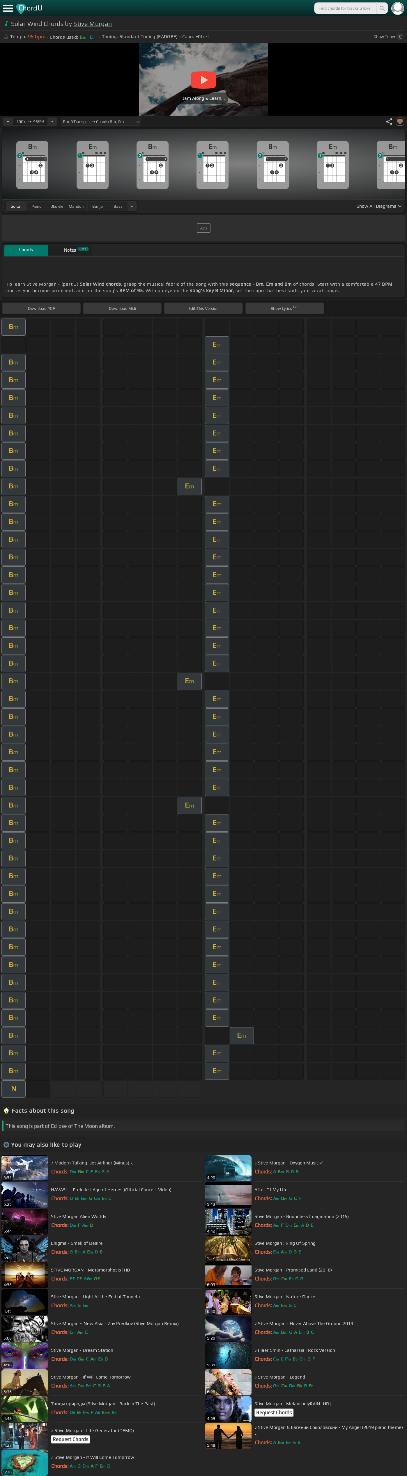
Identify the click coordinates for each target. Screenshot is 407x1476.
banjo (97, 206)
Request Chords (274, 1412)
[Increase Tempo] (52, 122)
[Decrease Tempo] (8, 122)
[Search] (381, 8)
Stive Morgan (92, 23)
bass (118, 206)
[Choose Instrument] (132, 206)
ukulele (56, 206)
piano (36, 206)
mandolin (77, 206)
